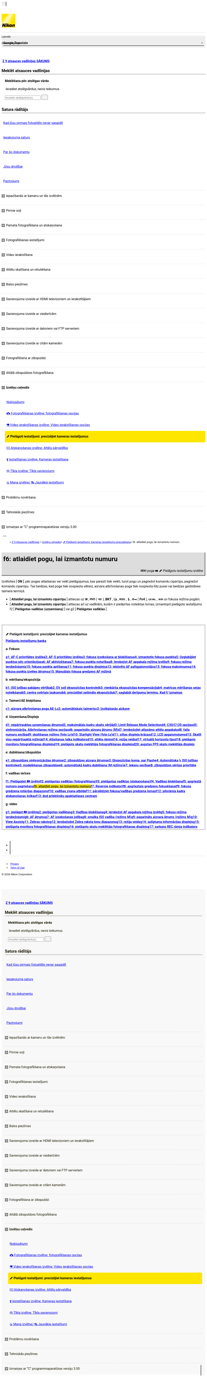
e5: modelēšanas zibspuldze (38, 765)
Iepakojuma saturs (16, 137)
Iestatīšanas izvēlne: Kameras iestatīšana (37, 459)
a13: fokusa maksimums (172, 667)
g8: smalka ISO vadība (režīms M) (106, 817)
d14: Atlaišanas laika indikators (64, 739)
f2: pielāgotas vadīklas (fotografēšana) (68, 781)
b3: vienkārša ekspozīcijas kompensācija (128, 688)
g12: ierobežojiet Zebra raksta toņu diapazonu (83, 822)
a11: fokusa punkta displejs (86, 667)
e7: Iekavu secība (136, 765)
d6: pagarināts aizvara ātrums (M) (93, 730)
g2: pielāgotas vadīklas (53, 812)
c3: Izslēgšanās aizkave (112, 709)
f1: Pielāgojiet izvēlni (23, 781)
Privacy (14, 863)
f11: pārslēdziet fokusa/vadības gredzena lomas (121, 791)
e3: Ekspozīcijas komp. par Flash (131, 760)
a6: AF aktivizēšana (55, 662)
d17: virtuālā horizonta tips (155, 739)
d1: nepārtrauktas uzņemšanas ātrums (34, 725)
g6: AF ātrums (34, 817)
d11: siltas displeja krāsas (131, 734)
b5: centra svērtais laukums (42, 692)
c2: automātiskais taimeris (76, 709)
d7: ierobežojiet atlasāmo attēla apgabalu (148, 730)
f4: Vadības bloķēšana (167, 781)
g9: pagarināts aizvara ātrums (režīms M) (161, 817)
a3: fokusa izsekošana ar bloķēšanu (107, 657)
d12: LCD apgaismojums (168, 734)
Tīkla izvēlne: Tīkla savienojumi (30, 471)
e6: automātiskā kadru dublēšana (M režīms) (91, 765)
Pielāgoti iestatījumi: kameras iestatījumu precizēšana (97, 542)
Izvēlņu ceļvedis (51, 542)
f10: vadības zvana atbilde (67, 791)
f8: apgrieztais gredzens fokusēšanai (149, 786)
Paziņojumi (11, 181)
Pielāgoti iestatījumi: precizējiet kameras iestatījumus (47, 436)
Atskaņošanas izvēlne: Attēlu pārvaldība (37, 448)
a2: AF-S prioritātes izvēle (62, 657)
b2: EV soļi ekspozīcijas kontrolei (75, 688)
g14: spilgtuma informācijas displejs (166, 822)
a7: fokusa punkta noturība (89, 662)
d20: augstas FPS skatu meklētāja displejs (163, 744)
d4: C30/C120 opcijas (177, 725)
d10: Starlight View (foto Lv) (92, 734)
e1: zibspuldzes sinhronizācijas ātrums (34, 760)
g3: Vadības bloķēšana (87, 812)
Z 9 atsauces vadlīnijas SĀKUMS (26, 61)
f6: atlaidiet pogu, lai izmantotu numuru (62, 786)
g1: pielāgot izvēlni (21, 812)
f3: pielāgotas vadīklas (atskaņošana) (123, 781)
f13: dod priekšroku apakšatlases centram (66, 796)
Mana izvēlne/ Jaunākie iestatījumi (35, 482)
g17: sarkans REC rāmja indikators (172, 827)
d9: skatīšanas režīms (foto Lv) (49, 734)
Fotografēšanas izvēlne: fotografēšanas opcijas (42, 413)
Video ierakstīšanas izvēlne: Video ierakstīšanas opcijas (48, 425)
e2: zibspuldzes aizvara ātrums (84, 760)
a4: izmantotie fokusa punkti (153, 657)
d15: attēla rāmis (100, 739)
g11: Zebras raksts (36, 822)
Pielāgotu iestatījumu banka (26, 641)
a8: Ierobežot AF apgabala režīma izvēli (137, 662)
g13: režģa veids (128, 822)
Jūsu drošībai (13, 166)
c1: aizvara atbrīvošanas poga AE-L (31, 709)
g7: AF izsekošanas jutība (63, 817)
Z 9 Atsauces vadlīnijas (25, 542)
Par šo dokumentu (16, 152)
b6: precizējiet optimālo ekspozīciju (87, 692)
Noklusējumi (15, 402)
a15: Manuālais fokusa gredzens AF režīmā (79, 671)
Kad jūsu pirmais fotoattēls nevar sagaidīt (33, 123)
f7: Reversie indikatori (107, 786)
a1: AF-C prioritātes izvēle (24, 657)
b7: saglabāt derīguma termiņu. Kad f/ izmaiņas (147, 692)
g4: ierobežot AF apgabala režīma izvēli (131, 812)
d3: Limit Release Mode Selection (137, 725)
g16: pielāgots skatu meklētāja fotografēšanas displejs (107, 827)
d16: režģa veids (124, 739)
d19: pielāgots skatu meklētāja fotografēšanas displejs (93, 744)
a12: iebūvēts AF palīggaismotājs (130, 667)
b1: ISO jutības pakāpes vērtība (28, 688)
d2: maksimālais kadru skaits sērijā (87, 725)
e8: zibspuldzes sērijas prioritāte (172, 765)
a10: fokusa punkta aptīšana (45, 667)
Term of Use (17, 867)
